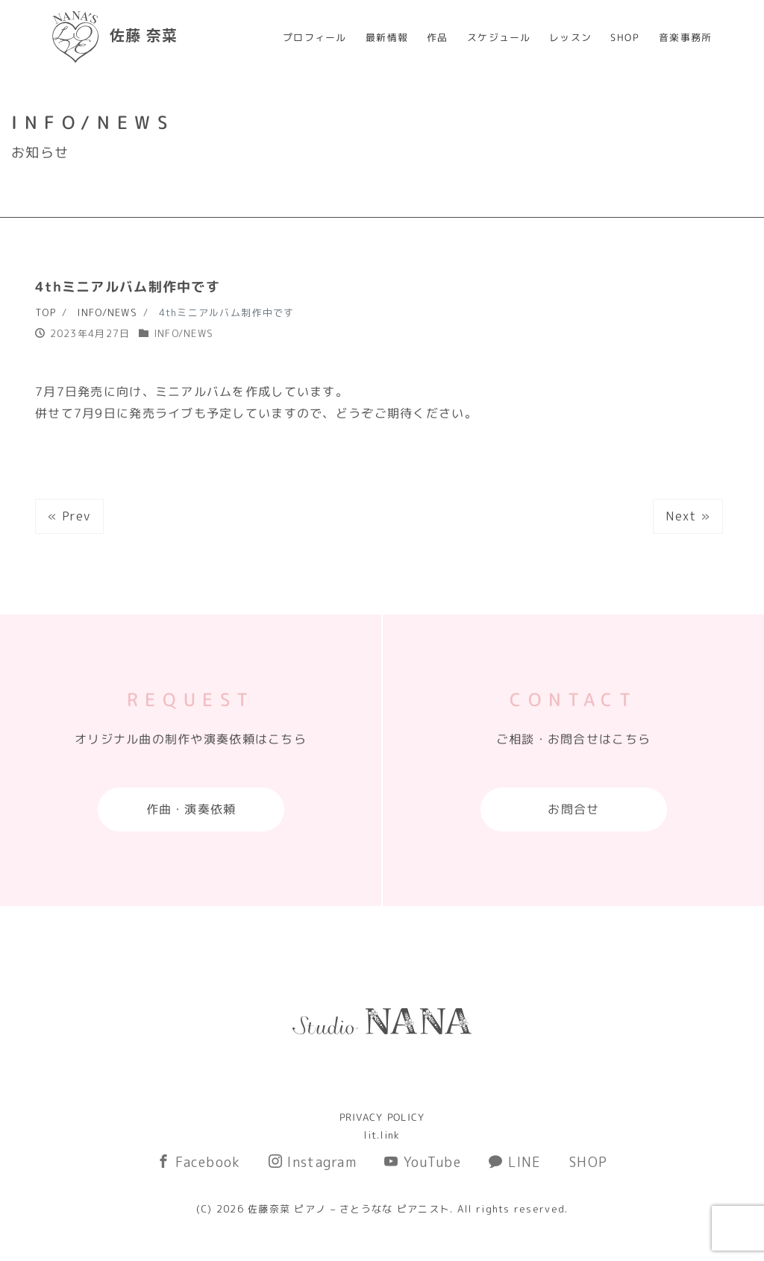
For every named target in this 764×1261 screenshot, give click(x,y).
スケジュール (499, 37)
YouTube (422, 1162)
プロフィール (315, 37)
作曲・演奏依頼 (190, 809)
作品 (437, 37)
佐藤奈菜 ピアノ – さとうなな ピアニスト (349, 1209)
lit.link (381, 1135)
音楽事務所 (685, 37)
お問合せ (573, 809)
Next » (688, 516)
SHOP (624, 37)
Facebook (199, 1162)
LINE (515, 1162)
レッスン (570, 37)
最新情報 (387, 37)
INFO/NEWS (184, 333)
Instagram (313, 1162)
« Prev (69, 516)
